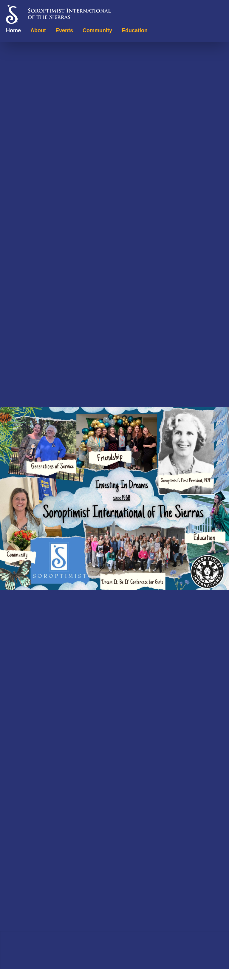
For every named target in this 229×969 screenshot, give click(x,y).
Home (13, 30)
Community (97, 30)
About (38, 30)
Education (135, 30)
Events (64, 30)
